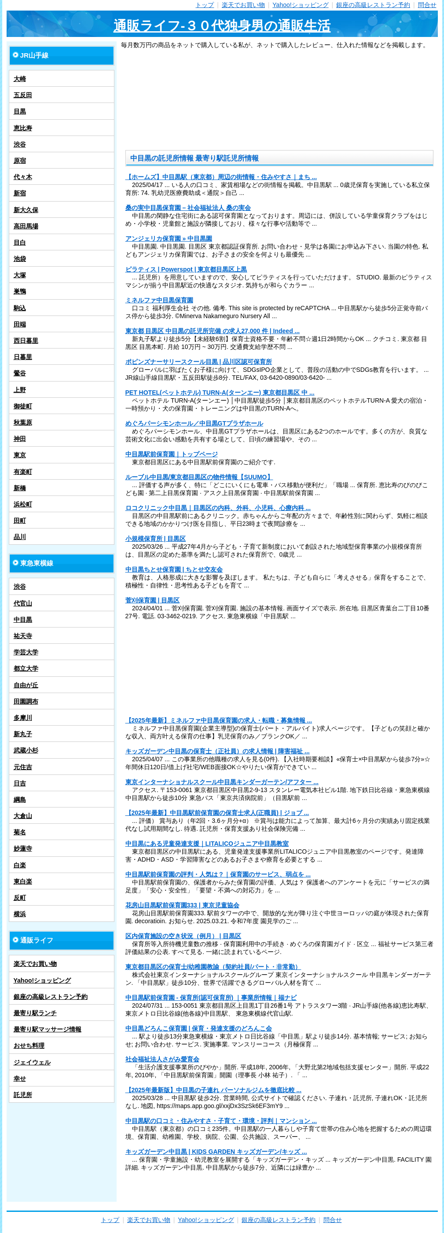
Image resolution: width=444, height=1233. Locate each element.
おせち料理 (29, 1045)
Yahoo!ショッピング (300, 4)
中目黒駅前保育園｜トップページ (171, 454)
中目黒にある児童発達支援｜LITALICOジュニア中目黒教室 (207, 843)
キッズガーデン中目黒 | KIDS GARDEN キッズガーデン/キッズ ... (216, 1151)
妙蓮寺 (23, 848)
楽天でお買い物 (243, 4)
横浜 (20, 913)
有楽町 (23, 471)
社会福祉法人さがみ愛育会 (162, 1059)
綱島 (20, 799)
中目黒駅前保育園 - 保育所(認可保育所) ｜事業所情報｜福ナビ (211, 997)
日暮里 (23, 356)
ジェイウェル (32, 1062)
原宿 (20, 160)
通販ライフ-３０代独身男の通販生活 (222, 25)
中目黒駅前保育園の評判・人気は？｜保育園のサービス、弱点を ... (218, 874)
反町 (20, 897)
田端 (20, 324)
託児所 (23, 1094)
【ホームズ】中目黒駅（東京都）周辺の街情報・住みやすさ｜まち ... (221, 176)
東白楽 (23, 881)
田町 (20, 520)
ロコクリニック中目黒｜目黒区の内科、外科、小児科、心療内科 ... (218, 507)
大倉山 (23, 815)
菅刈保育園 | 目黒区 (152, 600)
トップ (204, 4)
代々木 (23, 176)
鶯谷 (20, 373)
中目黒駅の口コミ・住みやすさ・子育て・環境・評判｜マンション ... (221, 1120)
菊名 (20, 832)
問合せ (427, 4)
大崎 (20, 78)
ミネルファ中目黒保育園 (159, 300)
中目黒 (23, 619)
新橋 (20, 488)
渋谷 (20, 144)
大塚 (20, 275)
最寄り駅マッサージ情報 (47, 1029)
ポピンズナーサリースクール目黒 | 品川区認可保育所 (198, 361)
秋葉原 (23, 422)
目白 (20, 242)
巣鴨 (20, 291)
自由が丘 (26, 685)
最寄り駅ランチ (35, 1012)
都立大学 (26, 668)
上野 (20, 389)
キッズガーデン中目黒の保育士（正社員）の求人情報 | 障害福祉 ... (217, 751)
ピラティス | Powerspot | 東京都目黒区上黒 (186, 269)
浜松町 (23, 504)
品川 (20, 536)
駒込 (20, 308)
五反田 (23, 95)
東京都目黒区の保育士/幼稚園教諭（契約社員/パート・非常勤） (213, 966)
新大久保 (26, 209)
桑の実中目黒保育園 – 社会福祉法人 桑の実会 (188, 207)
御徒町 (23, 406)
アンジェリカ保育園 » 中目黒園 (169, 238)
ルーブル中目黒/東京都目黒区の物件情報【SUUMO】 (199, 477)
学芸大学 (26, 652)
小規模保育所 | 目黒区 (155, 538)
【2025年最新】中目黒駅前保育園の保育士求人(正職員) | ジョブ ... (217, 812)
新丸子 (23, 734)
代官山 (23, 603)
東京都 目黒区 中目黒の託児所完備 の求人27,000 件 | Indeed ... (212, 330)
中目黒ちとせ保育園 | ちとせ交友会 (174, 569)
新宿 (20, 193)
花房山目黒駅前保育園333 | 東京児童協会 (182, 905)
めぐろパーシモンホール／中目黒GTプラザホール (194, 423)
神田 (20, 438)
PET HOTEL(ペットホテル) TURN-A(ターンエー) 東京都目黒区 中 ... (220, 392)
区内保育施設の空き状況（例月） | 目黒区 (183, 935)
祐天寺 (23, 635)
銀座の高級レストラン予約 (373, 4)
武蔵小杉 (26, 750)
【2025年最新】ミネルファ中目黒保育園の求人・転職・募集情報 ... (218, 720)
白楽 (20, 865)
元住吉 (23, 767)
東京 (20, 455)
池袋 (20, 258)
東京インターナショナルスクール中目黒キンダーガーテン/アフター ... (222, 781)
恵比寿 (23, 128)
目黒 (20, 111)
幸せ (20, 1078)
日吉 (20, 783)
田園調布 (26, 701)
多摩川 (23, 717)
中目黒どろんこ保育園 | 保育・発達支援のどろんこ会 (198, 1028)
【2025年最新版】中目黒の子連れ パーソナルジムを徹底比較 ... (213, 1090)
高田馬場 (26, 226)
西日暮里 (26, 340)
